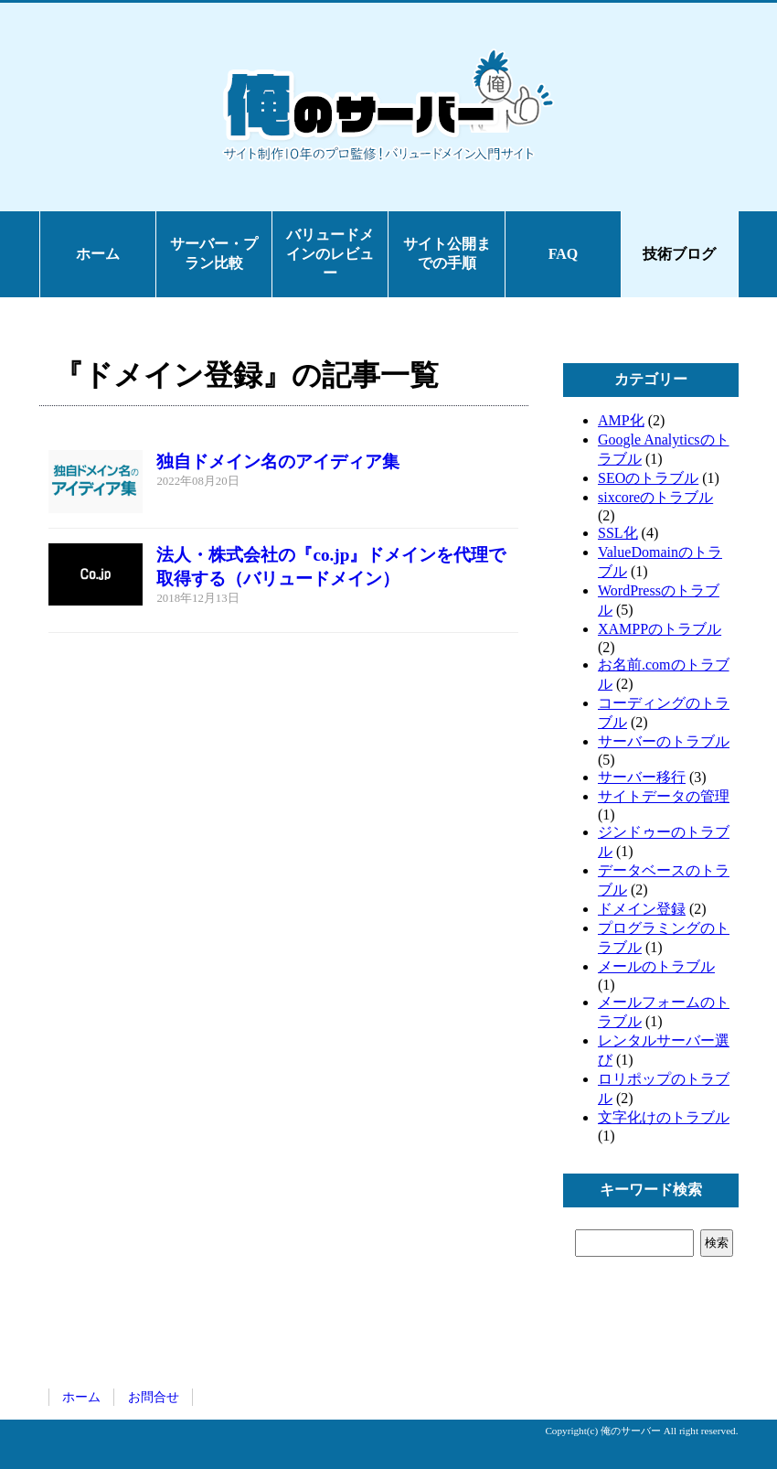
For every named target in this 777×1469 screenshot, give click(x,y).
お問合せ (153, 1396)
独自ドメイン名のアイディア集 (277, 461)
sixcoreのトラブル (655, 497)
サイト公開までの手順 (447, 253)
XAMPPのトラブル (659, 629)
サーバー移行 (642, 777)
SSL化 (618, 533)
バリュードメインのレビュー (330, 254)
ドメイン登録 (642, 909)
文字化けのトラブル (663, 1117)
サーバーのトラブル (663, 741)
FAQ (563, 254)
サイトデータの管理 (663, 796)
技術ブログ (679, 254)
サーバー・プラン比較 (214, 253)
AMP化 (621, 420)
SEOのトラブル (648, 478)
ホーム (98, 254)
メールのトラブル (656, 966)
